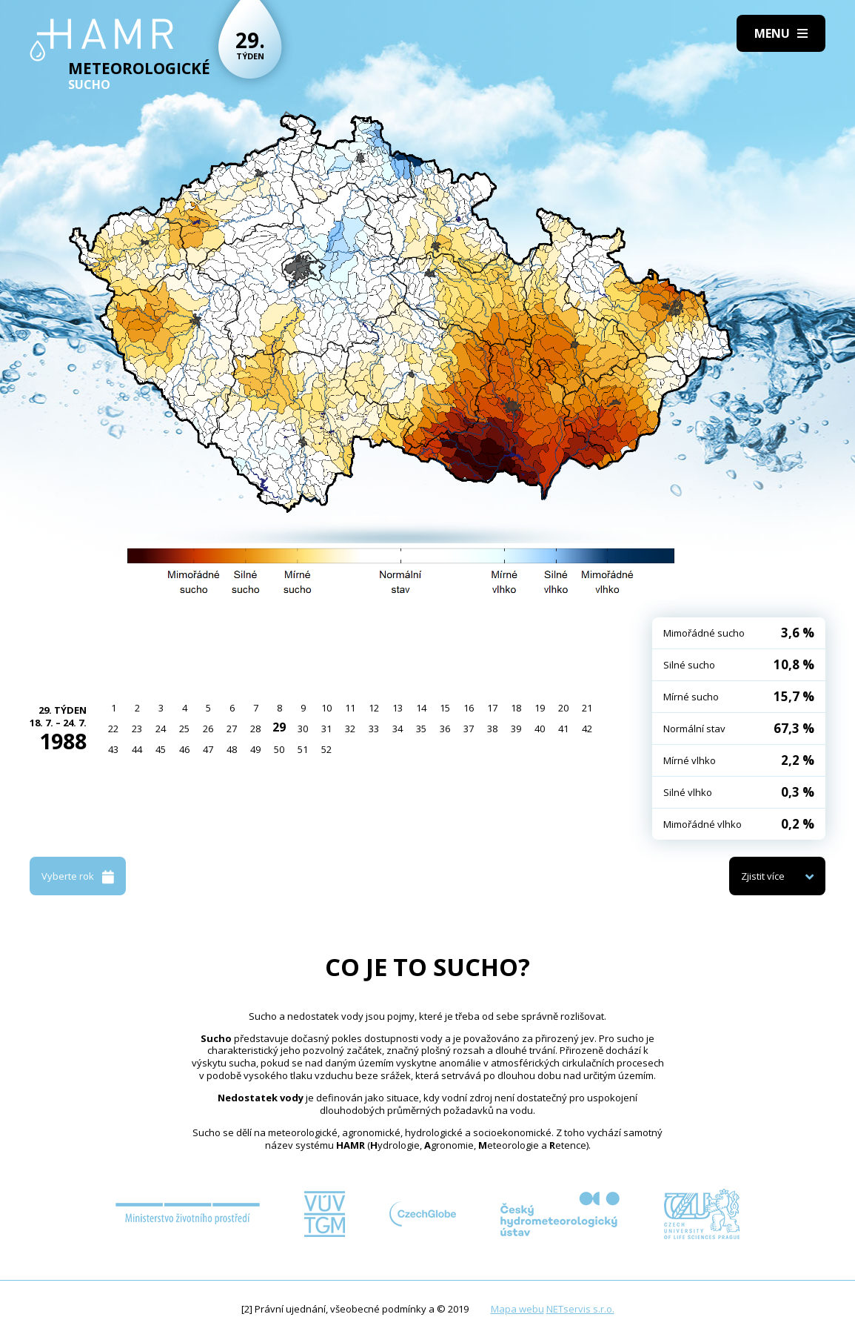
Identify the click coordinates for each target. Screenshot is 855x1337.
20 (563, 707)
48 (232, 749)
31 (326, 728)
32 (350, 728)
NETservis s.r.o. (580, 1309)
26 (208, 728)
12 (374, 707)
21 (587, 707)
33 (374, 728)
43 (113, 749)
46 (184, 749)
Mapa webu (517, 1309)
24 (160, 728)
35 (421, 728)
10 (326, 707)
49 (255, 749)
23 (137, 728)
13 (397, 707)
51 (303, 749)
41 (563, 728)
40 (539, 728)
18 (516, 707)
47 (208, 749)
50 (279, 749)
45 (160, 749)
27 (232, 728)
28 (255, 728)
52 (326, 749)
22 (113, 728)
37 (468, 728)
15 (445, 707)
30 (303, 728)
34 (397, 728)
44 (137, 749)
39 (516, 728)
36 (445, 728)
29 (279, 727)
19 (539, 707)
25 (184, 728)
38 (492, 728)
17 (492, 707)
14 (421, 707)
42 (587, 728)
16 (468, 707)
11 (350, 707)
